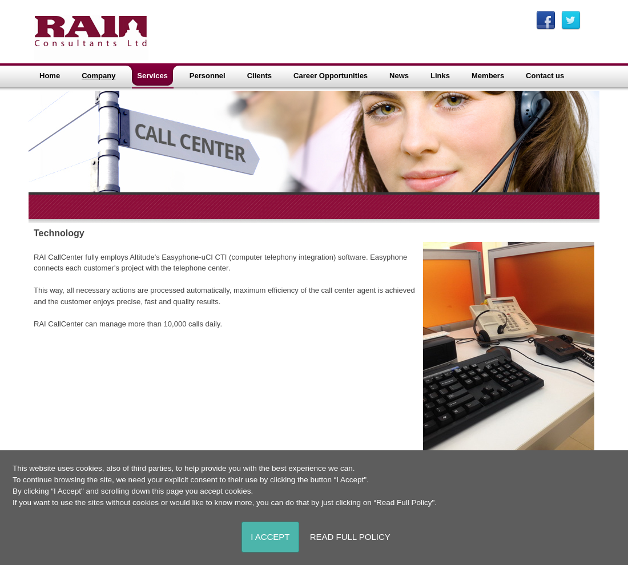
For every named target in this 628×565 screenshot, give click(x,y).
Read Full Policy (350, 537)
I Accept (270, 537)
